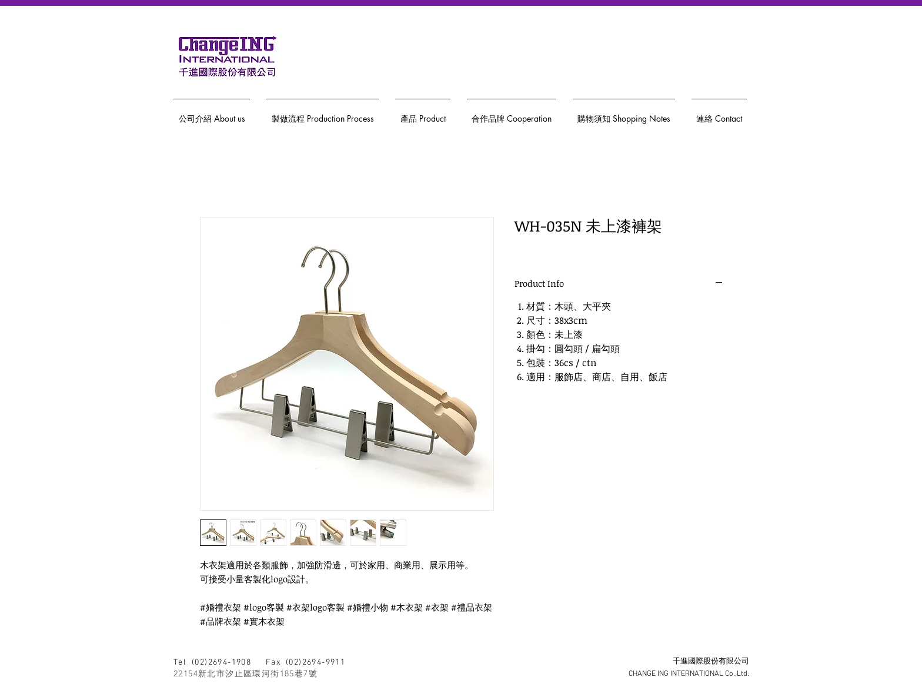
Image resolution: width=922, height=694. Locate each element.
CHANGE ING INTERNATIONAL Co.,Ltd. (689, 674)
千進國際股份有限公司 (711, 661)
